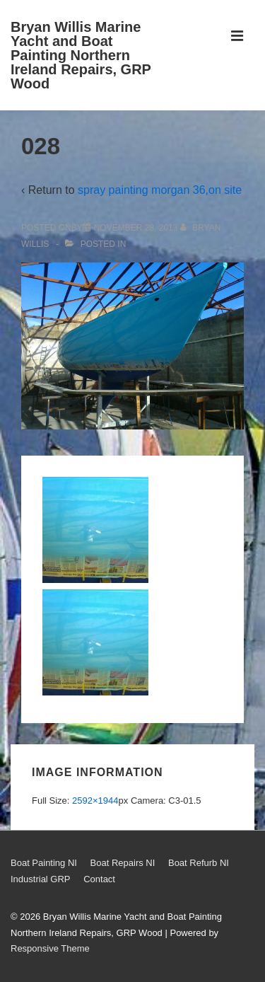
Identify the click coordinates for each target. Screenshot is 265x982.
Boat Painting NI (44, 862)
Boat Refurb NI (198, 862)
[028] (136, 228)
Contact (99, 879)
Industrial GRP (41, 879)
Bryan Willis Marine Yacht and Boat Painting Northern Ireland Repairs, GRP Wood (81, 55)
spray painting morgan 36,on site (160, 190)
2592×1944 (95, 800)
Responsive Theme (50, 948)
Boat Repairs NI (122, 862)
